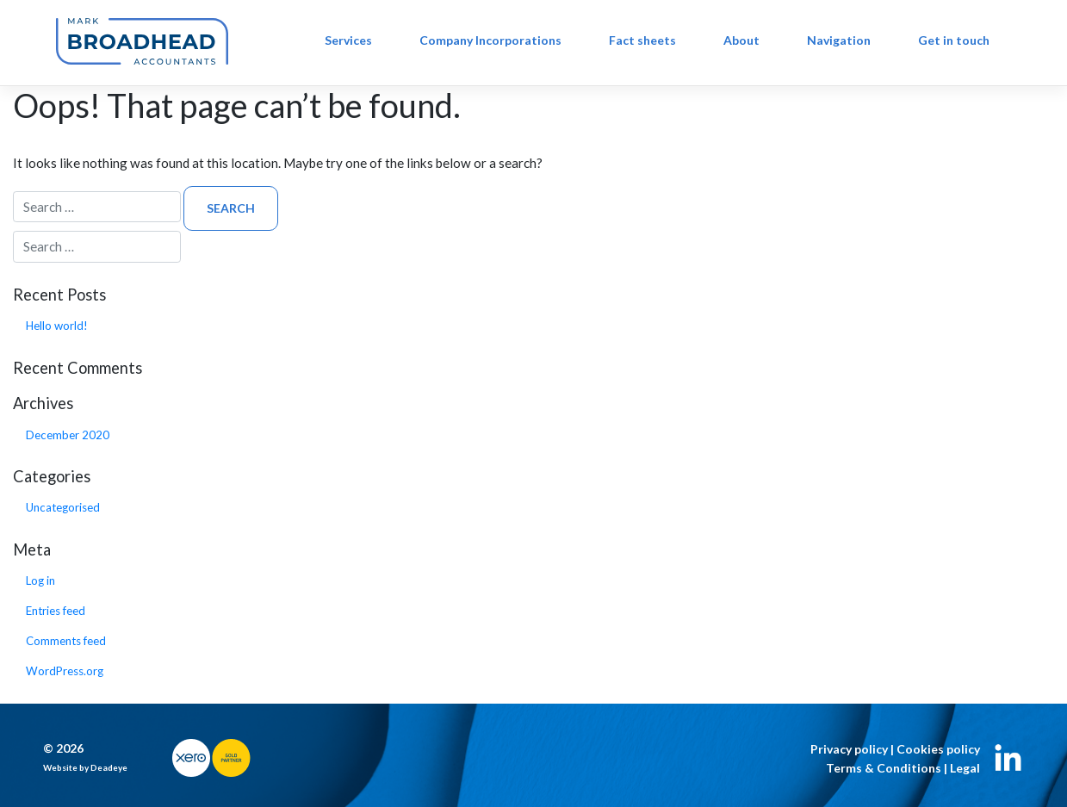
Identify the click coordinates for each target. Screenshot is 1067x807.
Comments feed (66, 641)
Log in (40, 580)
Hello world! (57, 325)
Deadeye (108, 767)
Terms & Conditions (883, 767)
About (741, 40)
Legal (965, 767)
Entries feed (55, 611)
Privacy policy (849, 749)
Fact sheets (642, 40)
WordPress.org (64, 671)
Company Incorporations (490, 40)
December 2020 (67, 435)
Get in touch (953, 40)
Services (348, 40)
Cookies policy (938, 749)
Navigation (839, 40)
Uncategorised (63, 507)
